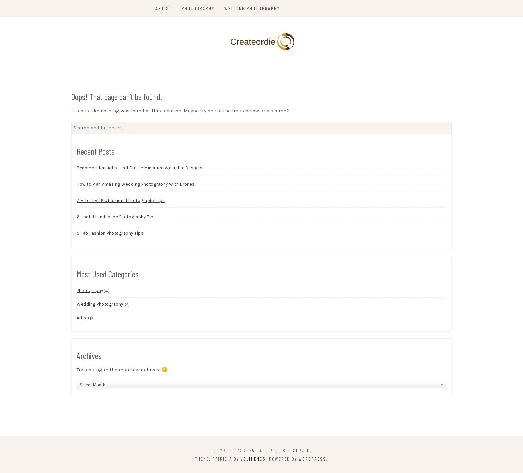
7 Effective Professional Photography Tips (121, 200)
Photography (198, 8)
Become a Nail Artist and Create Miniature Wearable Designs (139, 167)
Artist (163, 8)
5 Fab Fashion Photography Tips (110, 233)
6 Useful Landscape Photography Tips (116, 216)
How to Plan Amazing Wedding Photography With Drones (136, 184)
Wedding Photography (252, 8)
